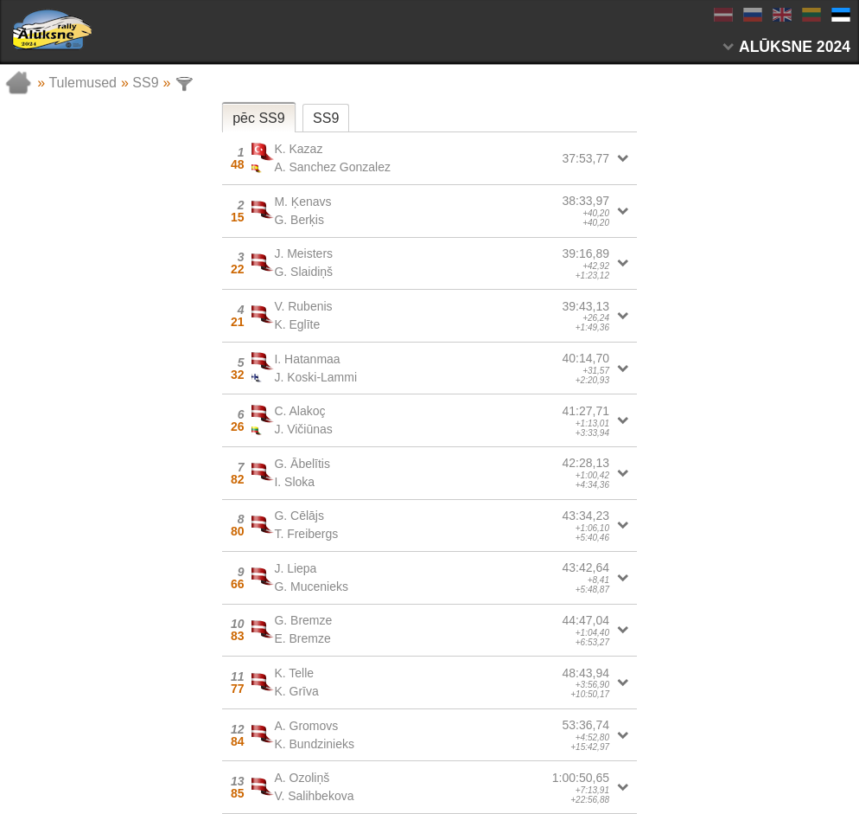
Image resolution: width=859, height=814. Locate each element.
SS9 (145, 82)
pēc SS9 (258, 118)
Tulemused (82, 82)
